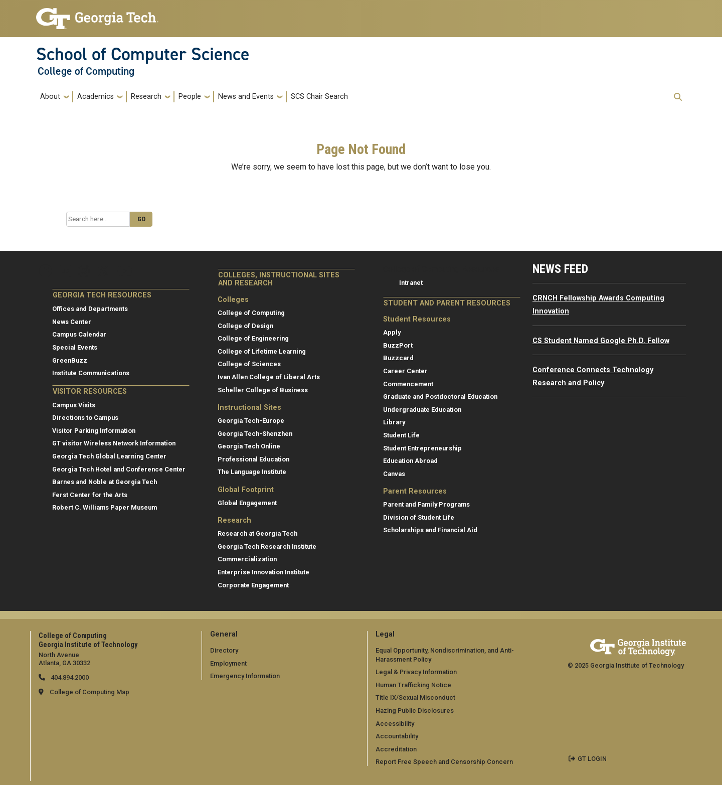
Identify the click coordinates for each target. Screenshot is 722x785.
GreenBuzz (69, 360)
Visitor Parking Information (93, 430)
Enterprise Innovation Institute (263, 572)
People (189, 96)
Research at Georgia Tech (257, 533)
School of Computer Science (143, 54)
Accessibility (395, 723)
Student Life (401, 435)
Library (394, 422)
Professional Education (253, 459)
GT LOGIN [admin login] (592, 758)
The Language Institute (252, 472)
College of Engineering (253, 338)
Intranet (411, 282)
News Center (71, 322)
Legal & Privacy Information (416, 672)
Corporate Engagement (253, 585)
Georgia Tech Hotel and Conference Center (119, 469)
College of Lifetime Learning (262, 351)
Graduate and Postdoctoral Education (440, 396)
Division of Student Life (418, 517)
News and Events (246, 96)
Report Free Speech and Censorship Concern (444, 761)
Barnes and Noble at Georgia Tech (104, 482)
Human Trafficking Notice (413, 685)
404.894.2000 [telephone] (69, 677)
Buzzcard (398, 358)
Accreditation (396, 749)
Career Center (405, 371)
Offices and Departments (90, 308)
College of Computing (86, 71)
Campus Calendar (79, 334)
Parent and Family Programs (426, 504)
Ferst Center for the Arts (89, 495)
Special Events (74, 347)
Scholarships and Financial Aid (430, 530)
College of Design (245, 326)
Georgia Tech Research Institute (267, 546)
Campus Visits (73, 405)
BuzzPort (398, 345)
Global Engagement (247, 503)
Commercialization (247, 559)
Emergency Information (245, 676)
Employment (228, 663)
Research (146, 96)
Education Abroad (410, 460)
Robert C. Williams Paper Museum (104, 507)
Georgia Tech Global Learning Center (109, 456)
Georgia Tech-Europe (251, 420)
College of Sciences (249, 364)
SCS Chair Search (319, 96)
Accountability (397, 736)
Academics (95, 96)
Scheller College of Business (263, 390)
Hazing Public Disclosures (415, 710)
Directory (224, 650)
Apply (392, 332)
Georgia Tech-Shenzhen (255, 433)
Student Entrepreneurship (422, 448)
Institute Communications (90, 373)
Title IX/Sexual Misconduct (415, 697)
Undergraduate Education (422, 409)
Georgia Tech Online (249, 446)
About (50, 96)
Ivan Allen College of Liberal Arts (269, 377)
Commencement (408, 384)
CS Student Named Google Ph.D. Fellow (600, 341)
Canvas (394, 474)
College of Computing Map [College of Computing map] (89, 692)
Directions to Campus (85, 417)
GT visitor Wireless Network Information (113, 443)
